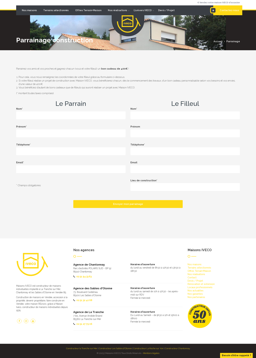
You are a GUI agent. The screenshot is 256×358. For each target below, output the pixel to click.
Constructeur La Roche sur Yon (148, 348)
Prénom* (21, 126)
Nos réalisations (117, 10)
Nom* (19, 108)
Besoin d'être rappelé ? (236, 355)
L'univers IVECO (143, 10)
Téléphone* (23, 144)
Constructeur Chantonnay (177, 348)
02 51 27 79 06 (84, 324)
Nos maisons (29, 10)
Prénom (135, 126)
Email (133, 162)
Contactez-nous (226, 10)
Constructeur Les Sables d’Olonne (115, 348)
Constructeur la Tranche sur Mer (81, 348)
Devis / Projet (166, 10)
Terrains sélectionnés (56, 10)
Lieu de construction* (143, 180)
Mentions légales (151, 353)
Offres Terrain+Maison (88, 10)
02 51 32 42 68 (84, 300)
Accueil (218, 41)
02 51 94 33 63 (84, 276)
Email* (20, 162)
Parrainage (233, 41)
